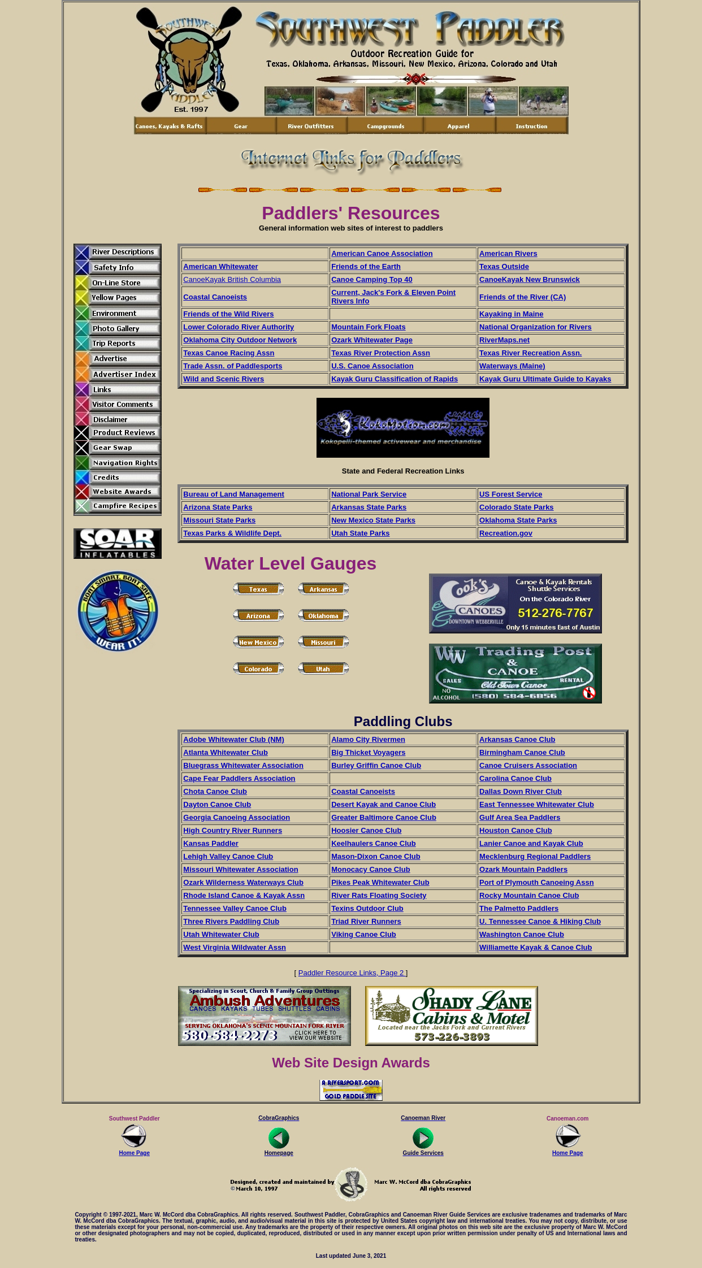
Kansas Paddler (211, 843)
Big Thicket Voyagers (368, 752)
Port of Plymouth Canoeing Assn (536, 882)
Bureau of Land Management (233, 494)
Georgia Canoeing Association (236, 817)
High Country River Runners (232, 830)
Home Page (134, 1150)
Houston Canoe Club (515, 830)
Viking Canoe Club (363, 934)
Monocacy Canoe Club (370, 869)
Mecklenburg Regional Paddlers (535, 856)
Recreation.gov (505, 533)
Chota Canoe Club (215, 791)
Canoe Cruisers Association (528, 765)
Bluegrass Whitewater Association (243, 765)
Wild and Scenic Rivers (223, 379)
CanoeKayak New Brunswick (529, 279)
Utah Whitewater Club (221, 934)
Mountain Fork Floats (368, 327)
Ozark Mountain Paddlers (523, 869)
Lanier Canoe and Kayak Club (531, 843)
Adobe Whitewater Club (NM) (233, 739)
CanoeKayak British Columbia (232, 279)
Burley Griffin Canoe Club (376, 765)
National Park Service (368, 494)
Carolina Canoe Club (515, 778)
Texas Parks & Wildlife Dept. (232, 533)
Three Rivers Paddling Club (231, 921)
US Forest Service (510, 494)
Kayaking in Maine (511, 314)
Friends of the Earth (366, 266)
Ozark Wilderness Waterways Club (243, 882)
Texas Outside (504, 266)
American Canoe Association (381, 253)
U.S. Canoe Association (372, 366)
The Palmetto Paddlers (518, 908)
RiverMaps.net (504, 340)
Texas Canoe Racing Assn (228, 353)
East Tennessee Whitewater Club (536, 804)
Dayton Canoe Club (217, 804)
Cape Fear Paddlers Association (239, 778)
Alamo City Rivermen (368, 739)
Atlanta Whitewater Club (225, 752)
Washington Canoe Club (521, 934)
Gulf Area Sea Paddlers (519, 817)
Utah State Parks (360, 533)
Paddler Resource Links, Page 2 (352, 973)
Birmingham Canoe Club (522, 752)
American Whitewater (220, 266)
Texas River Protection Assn (380, 353)
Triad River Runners (366, 921)
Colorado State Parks (516, 507)
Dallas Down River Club (520, 791)
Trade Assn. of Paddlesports (232, 366)
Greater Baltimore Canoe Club (383, 817)
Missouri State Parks (219, 520)
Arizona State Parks (217, 507)
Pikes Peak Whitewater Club (380, 882)
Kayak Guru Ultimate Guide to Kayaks (545, 379)
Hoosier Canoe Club (366, 830)
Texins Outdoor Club (367, 908)
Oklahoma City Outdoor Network (240, 340)
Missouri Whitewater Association (240, 869)
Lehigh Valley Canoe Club (228, 856)
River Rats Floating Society (378, 895)
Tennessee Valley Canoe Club (235, 908)
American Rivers (508, 253)
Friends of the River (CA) (522, 297)
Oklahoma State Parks (518, 520)
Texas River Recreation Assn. (530, 353)
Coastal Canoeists (215, 297)
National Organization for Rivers (535, 327)
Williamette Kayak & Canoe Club (535, 947)
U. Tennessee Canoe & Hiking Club (540, 921)
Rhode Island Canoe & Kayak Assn (244, 895)
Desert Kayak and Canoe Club (383, 804)
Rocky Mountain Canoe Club (529, 895)
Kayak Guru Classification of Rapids (394, 379)
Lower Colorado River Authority (238, 327)
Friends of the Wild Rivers (228, 314)
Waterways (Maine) (512, 366)
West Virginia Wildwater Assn (234, 947)
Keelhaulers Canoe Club (373, 843)
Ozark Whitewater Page (372, 340)
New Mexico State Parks (373, 520)
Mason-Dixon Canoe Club (375, 856)
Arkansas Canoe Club (517, 739)
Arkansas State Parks (368, 507)
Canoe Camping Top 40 (372, 279)
